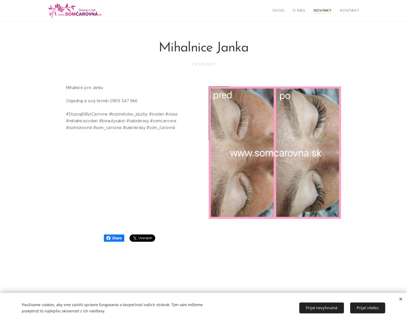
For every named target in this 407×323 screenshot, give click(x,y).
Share (114, 238)
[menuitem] (286, 10)
